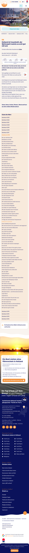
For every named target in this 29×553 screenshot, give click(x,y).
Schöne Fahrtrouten (6, 478)
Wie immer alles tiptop (7, 165)
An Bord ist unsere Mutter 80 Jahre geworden (12, 289)
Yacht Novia (6, 444)
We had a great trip (6, 301)
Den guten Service (6, 163)
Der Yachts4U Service (7, 159)
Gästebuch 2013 (5, 316)
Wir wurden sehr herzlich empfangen (10, 243)
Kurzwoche (17, 376)
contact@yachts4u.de (8, 417)
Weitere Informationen (14, 548)
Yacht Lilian (18, 441)
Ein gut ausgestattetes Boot (8, 157)
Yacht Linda (6, 454)
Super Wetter (5, 155)
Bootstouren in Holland (7, 480)
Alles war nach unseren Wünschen (10, 227)
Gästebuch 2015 (5, 311)
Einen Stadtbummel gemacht (9, 223)
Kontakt (4, 494)
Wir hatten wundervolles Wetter (9, 149)
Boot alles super (5, 265)
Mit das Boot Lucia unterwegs (9, 145)
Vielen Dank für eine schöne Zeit (9, 269)
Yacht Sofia (5, 451)
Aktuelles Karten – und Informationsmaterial (12, 291)
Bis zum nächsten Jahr (7, 137)
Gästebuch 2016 (6, 135)
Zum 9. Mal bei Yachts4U (7, 167)
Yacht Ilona (5, 449)
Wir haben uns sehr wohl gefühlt (9, 173)
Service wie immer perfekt (8, 239)
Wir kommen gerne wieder (8, 307)
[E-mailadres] (20, 2)
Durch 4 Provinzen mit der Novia (9, 251)
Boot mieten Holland (7, 468)
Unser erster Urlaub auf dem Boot (10, 305)
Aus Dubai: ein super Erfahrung (9, 207)
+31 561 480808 (7, 415)
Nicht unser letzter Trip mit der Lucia (10, 297)
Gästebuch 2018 (5, 130)
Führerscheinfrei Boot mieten (9, 470)
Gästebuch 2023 (5, 117)
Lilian (20, 49)
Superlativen (5, 295)
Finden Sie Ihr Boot (14, 29)
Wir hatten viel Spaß (6, 283)
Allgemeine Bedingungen (7, 525)
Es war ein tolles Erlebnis (8, 203)
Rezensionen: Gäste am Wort (9, 473)
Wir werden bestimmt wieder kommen (11, 201)
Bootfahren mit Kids (6, 139)
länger (6, 377)
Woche (24, 376)
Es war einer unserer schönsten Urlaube (11, 171)
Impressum (4, 510)
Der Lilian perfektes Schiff (8, 261)
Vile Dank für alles (6, 197)
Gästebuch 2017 (5, 132)
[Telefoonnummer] (14, 2)
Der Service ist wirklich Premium (9, 215)
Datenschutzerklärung (7, 527)
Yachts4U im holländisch (8, 507)
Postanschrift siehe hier (7, 413)
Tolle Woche (4, 161)
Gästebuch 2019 (5, 127)
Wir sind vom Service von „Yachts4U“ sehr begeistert (14, 225)
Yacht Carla (5, 441)
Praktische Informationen (8, 500)
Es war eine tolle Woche (7, 241)
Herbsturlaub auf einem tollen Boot (10, 153)
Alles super (4, 187)
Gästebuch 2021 (5, 122)
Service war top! (5, 281)
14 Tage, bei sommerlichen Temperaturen (11, 219)
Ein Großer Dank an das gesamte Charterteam (12, 249)
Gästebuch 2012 (5, 319)
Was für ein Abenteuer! (7, 143)
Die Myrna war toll (6, 233)
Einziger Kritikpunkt (6, 287)
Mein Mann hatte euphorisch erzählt (10, 257)
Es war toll (4, 245)
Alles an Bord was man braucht (9, 175)
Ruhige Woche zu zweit (7, 275)
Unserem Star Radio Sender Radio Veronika (12, 259)
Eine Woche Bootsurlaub (7, 141)
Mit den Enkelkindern (7, 217)
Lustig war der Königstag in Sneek (10, 279)
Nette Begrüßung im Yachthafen (9, 183)
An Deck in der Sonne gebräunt (9, 235)
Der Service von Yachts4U (8, 179)
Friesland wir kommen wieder (9, 255)
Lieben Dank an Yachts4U (8, 253)
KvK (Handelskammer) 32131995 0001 (11, 411)
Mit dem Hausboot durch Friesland (10, 209)
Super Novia (4, 293)
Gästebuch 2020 (6, 125)
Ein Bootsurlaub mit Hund (8, 475)
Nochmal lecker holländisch (8, 267)
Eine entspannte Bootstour (8, 169)
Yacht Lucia (5, 438)
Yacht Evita (5, 446)
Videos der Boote (19, 454)
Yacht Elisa (18, 446)
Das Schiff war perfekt (7, 231)
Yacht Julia (18, 451)
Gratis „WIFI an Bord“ (7, 483)
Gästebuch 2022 (5, 120)
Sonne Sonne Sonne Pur (7, 199)
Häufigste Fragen (6, 497)
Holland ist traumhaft (7, 221)
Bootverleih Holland (7, 502)
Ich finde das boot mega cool (8, 211)
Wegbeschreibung (6, 505)
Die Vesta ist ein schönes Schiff (9, 151)
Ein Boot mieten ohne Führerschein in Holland (13, 363)
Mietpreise (5, 456)
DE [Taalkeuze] (23, 1)
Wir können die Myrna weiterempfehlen (11, 303)
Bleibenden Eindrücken (7, 237)
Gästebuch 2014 (5, 314)
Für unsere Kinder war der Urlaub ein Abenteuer (13, 189)
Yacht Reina (18, 438)
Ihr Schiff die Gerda (6, 147)
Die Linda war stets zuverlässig (9, 177)
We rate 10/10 (5, 271)
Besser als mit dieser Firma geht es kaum (11, 247)
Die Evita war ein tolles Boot (8, 191)
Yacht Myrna (18, 444)
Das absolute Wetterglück (8, 193)
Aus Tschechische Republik (8, 205)
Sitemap (4, 528)
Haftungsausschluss (6, 523)
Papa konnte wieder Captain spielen (10, 213)
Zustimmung (14, 550)
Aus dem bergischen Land (8, 195)
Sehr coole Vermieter (7, 181)
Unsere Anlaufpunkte (7, 263)
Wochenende (9, 376)
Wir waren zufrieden (6, 229)
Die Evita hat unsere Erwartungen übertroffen (12, 277)
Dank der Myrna (5, 273)
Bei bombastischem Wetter (8, 285)
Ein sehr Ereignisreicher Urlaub (9, 299)
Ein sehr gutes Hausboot (7, 185)
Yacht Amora (18, 449)
